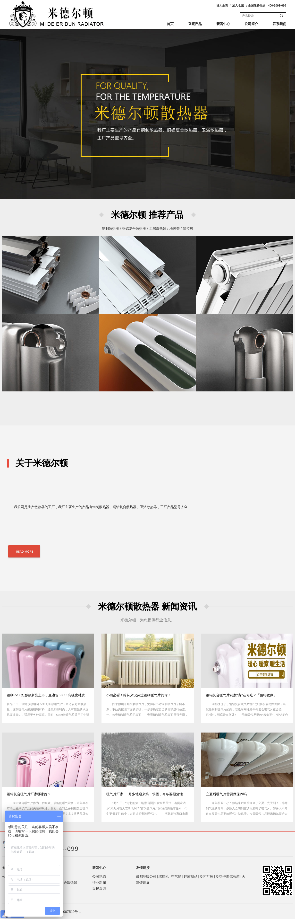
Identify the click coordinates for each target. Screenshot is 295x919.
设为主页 (222, 5)
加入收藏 (238, 5)
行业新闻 (99, 882)
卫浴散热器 (157, 228)
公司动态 (99, 876)
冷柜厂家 (206, 876)
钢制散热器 (110, 228)
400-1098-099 (277, 5)
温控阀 (188, 228)
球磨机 (164, 876)
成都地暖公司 (146, 876)
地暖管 (174, 228)
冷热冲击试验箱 (228, 876)
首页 (170, 24)
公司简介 (251, 24)
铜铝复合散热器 (134, 228)
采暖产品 (195, 24)
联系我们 (279, 24)
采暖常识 (99, 889)
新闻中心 (223, 24)
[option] (48, 678)
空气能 (176, 876)
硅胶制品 (190, 876)
